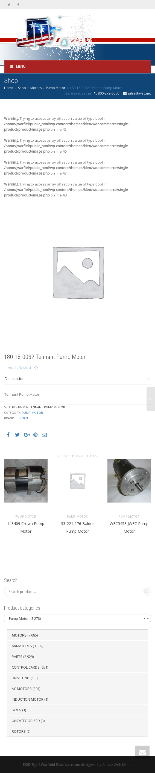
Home (9, 87)
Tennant (23, 418)
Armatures (22, 645)
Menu (17, 66)
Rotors (19, 731)
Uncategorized (26, 720)
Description (14, 378)
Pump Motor (55, 87)
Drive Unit (21, 677)
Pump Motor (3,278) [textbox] (76, 619)
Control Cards (26, 667)
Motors (36, 87)
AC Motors (22, 688)
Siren (16, 710)
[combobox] (77, 618)
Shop (22, 87)
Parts (17, 656)
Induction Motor (27, 699)
